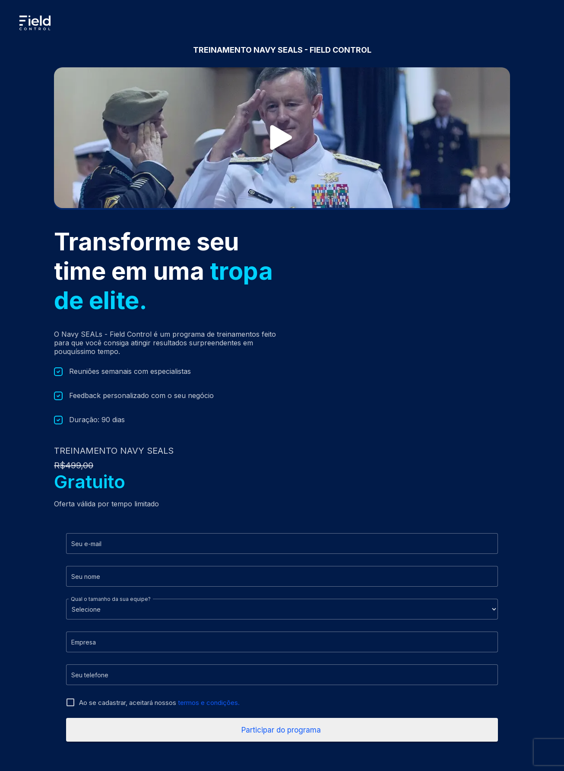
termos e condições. (209, 702)
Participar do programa (282, 730)
